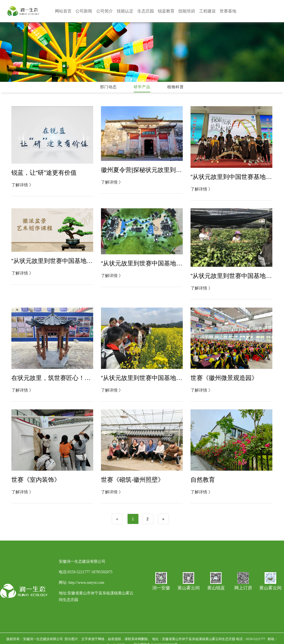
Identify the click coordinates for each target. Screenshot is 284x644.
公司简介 (104, 11)
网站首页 (63, 11)
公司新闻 (83, 11)
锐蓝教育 (166, 11)
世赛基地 (228, 11)
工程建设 (207, 11)
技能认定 (125, 11)
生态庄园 (145, 11)
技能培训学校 (186, 12)
